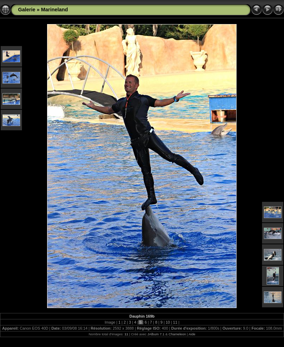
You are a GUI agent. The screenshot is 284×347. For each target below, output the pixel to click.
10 (168, 322)
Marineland (54, 9)
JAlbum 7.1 (155, 334)
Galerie (26, 9)
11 (175, 322)
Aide (191, 334)
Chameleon (177, 334)
